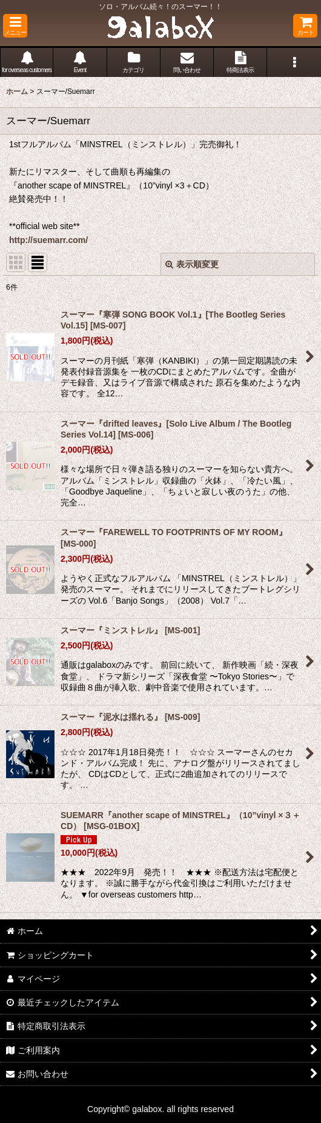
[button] (15, 26)
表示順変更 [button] (192, 264)
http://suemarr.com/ (48, 240)
